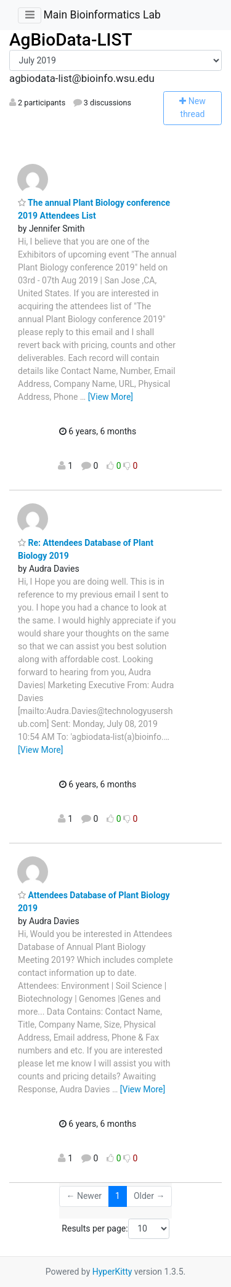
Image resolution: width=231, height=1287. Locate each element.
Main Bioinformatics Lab (101, 15)
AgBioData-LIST (70, 40)
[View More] (110, 397)
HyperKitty (112, 1272)
